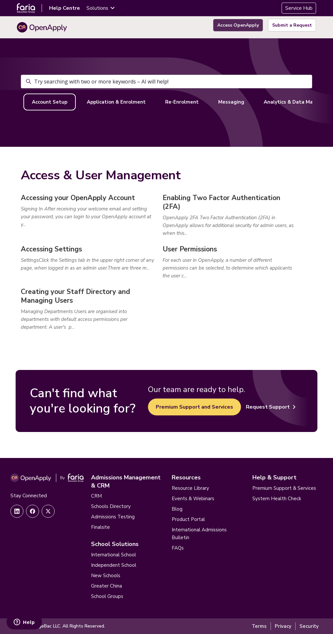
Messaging (231, 102)
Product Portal (188, 519)
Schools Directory (111, 506)
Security (309, 626)
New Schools (105, 575)
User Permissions (190, 249)
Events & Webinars (193, 498)
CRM (96, 496)
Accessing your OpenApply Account (78, 197)
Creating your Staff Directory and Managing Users (75, 296)
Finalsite (100, 527)
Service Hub (299, 8)
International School (113, 555)
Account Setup (49, 102)
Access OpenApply (238, 25)
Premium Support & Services (284, 488)
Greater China (106, 586)
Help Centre (64, 8)
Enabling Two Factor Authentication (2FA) (221, 202)
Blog (177, 509)
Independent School (113, 565)
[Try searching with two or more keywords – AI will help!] (166, 81)
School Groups (107, 596)
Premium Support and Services (194, 407)
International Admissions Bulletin (199, 533)
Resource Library (190, 488)
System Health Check (276, 498)
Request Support (271, 407)
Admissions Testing (113, 517)
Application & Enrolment (116, 102)
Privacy (283, 626)
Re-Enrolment (182, 102)
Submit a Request (292, 25)
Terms (259, 626)
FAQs (178, 548)
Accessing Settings (51, 249)
